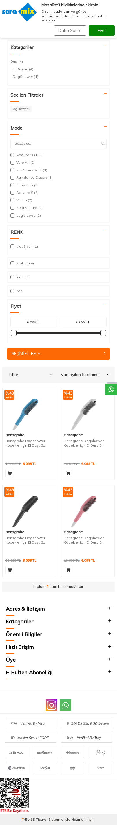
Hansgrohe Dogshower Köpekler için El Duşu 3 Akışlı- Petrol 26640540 (25, 443)
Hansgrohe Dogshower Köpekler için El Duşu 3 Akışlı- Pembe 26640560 (84, 540)
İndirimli (19, 277)
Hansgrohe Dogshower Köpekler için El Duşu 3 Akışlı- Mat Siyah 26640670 (27, 540)
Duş (16, 61)
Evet (102, 30)
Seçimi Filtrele (58, 353)
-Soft (27, 819)
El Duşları (23, 69)
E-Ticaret (40, 819)
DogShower (25, 76)
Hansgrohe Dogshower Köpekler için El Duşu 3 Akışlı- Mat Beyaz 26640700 (87, 443)
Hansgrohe (14, 435)
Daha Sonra (70, 30)
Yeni (16, 291)
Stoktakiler (22, 263)
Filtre (30, 374)
